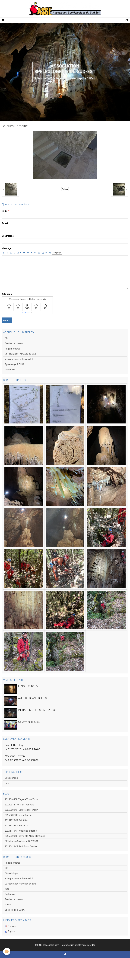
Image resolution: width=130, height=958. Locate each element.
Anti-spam (7, 294)
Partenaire (10, 369)
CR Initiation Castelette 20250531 (21, 841)
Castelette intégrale (15, 745)
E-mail (5, 223)
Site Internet (8, 236)
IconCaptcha (26, 313)
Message (6, 248)
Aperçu (57, 253)
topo (7, 783)
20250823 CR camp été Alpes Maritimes (25, 836)
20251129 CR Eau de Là (16, 825)
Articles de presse (14, 343)
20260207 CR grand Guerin (18, 815)
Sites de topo (11, 778)
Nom (4, 211)
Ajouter (7, 320)
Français (10, 926)
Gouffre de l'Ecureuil (29, 721)
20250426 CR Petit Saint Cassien (21, 846)
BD (6, 338)
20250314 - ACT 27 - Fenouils (19, 804)
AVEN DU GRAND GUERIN (32, 698)
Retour (65, 189)
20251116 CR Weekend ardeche (21, 831)
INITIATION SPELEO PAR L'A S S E (37, 709)
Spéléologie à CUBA (15, 364)
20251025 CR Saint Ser (16, 820)
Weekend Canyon (14, 756)
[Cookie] (6, 951)
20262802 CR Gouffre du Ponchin (21, 810)
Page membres (12, 348)
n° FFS (8, 904)
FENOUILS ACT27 (28, 686)
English (10, 931)
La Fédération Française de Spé (20, 354)
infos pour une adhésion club (19, 359)
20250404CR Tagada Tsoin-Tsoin (21, 799)
